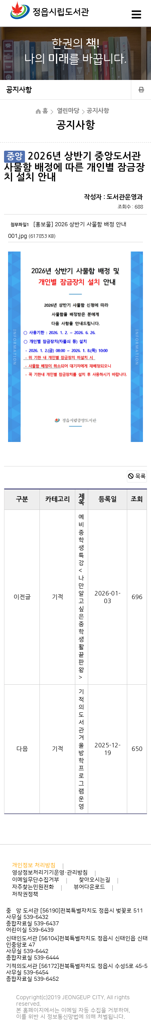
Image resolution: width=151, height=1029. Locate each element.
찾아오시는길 (94, 880)
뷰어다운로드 (89, 887)
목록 (137, 476)
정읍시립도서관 (61, 12)
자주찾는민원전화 (33, 887)
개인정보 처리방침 (34, 865)
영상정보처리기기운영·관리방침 (50, 872)
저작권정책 (25, 894)
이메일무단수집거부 (35, 880)
